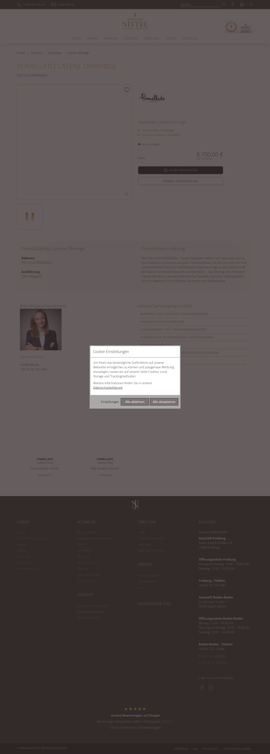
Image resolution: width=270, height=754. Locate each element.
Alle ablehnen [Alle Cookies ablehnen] (135, 402)
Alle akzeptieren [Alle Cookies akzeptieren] (164, 402)
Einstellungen (110, 402)
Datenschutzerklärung (107, 388)
